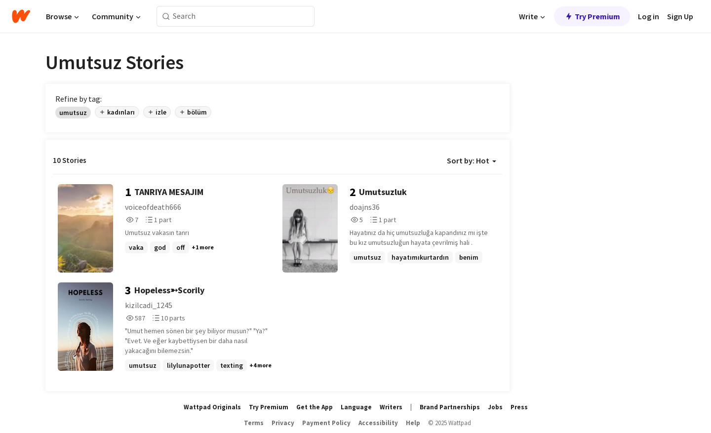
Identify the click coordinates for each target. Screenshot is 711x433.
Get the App (314, 407)
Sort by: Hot (471, 160)
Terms (254, 423)
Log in (648, 16)
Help (413, 423)
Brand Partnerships (450, 407)
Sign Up (680, 16)
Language (356, 407)
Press (519, 407)
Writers (391, 407)
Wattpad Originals (212, 407)
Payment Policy (326, 423)
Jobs (495, 407)
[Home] (21, 16)
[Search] (166, 16)
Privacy (283, 423)
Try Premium (592, 16)
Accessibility (378, 423)
